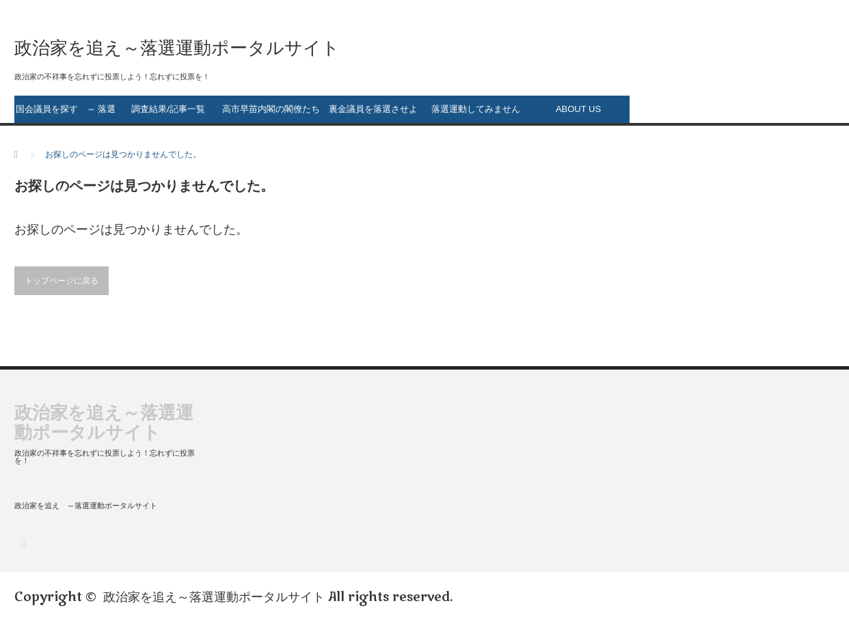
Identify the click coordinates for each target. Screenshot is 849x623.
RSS (22, 542)
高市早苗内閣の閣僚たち (271, 109)
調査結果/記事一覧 (168, 109)
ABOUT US (578, 109)
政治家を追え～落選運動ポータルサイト (214, 597)
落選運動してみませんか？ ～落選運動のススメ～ (476, 113)
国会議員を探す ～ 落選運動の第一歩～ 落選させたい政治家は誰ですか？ (66, 113)
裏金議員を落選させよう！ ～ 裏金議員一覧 (373, 113)
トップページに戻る (61, 280)
